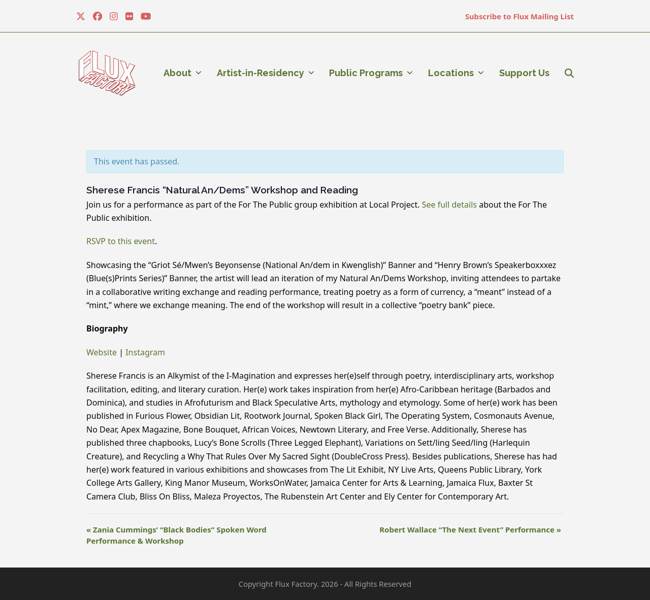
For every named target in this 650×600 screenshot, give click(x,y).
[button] (569, 73)
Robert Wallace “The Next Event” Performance (470, 529)
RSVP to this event (120, 241)
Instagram (145, 352)
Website (101, 352)
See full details (450, 204)
